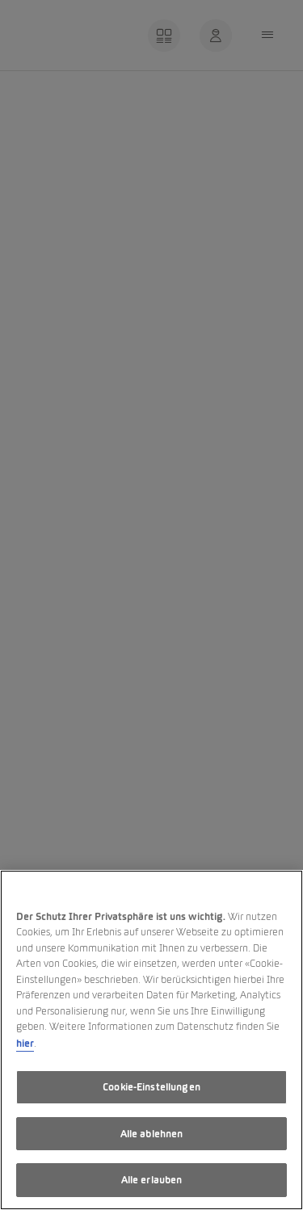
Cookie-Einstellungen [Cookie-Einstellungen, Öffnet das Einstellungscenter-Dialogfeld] (151, 1087)
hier (25, 1043)
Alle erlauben (152, 1180)
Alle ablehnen (151, 1134)
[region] (151, 1040)
